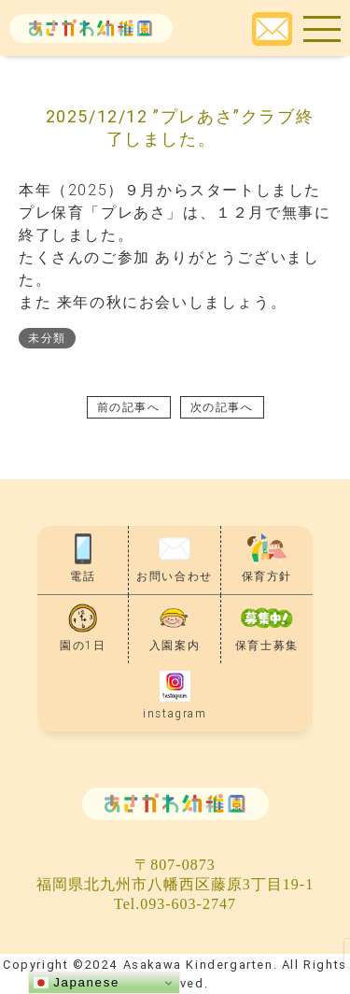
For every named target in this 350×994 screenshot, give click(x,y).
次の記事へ (222, 407)
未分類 (47, 338)
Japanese (76, 982)
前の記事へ (129, 407)
